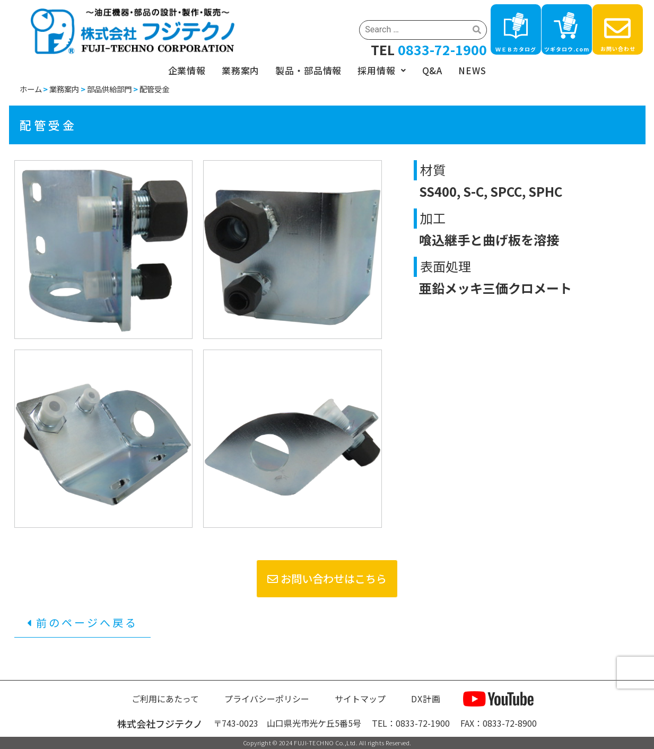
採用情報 (381, 70)
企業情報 (187, 70)
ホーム (31, 88)
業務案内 (240, 70)
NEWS (472, 70)
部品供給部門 (109, 88)
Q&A (432, 70)
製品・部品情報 (308, 70)
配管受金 (154, 88)
